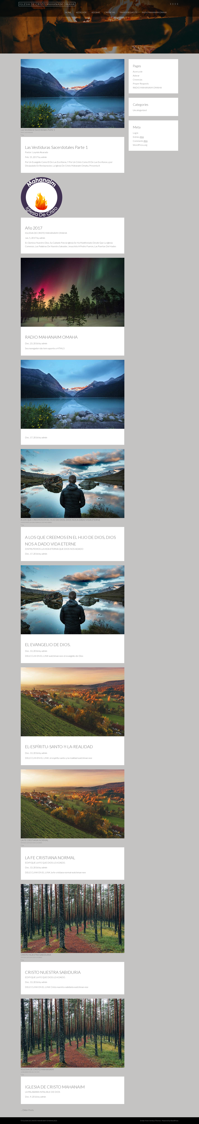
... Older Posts (27, 1110)
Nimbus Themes (155, 1121)
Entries (138, 137)
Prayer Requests (128, 12)
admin (49, 150)
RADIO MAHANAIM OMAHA (154, 12)
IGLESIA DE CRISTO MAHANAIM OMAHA (47, 4)
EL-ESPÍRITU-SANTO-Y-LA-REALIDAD (61, 741)
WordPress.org (140, 145)
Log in (135, 133)
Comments (140, 141)
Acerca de (81, 12)
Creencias (109, 12)
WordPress (174, 1121)
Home (68, 12)
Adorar (95, 12)
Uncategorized (140, 110)
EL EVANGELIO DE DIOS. (52, 639)
